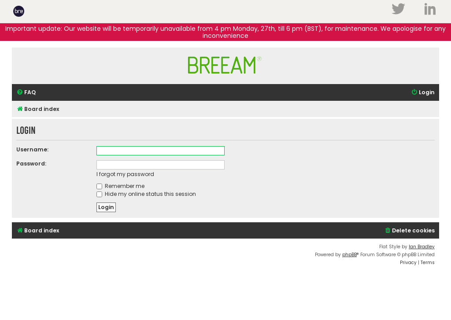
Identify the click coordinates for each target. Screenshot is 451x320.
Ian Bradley (422, 246)
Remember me (120, 186)
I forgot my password (125, 174)
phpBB (349, 254)
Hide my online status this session (146, 194)
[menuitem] (26, 93)
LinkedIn (430, 9)
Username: (32, 149)
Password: (31, 163)
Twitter (398, 9)
